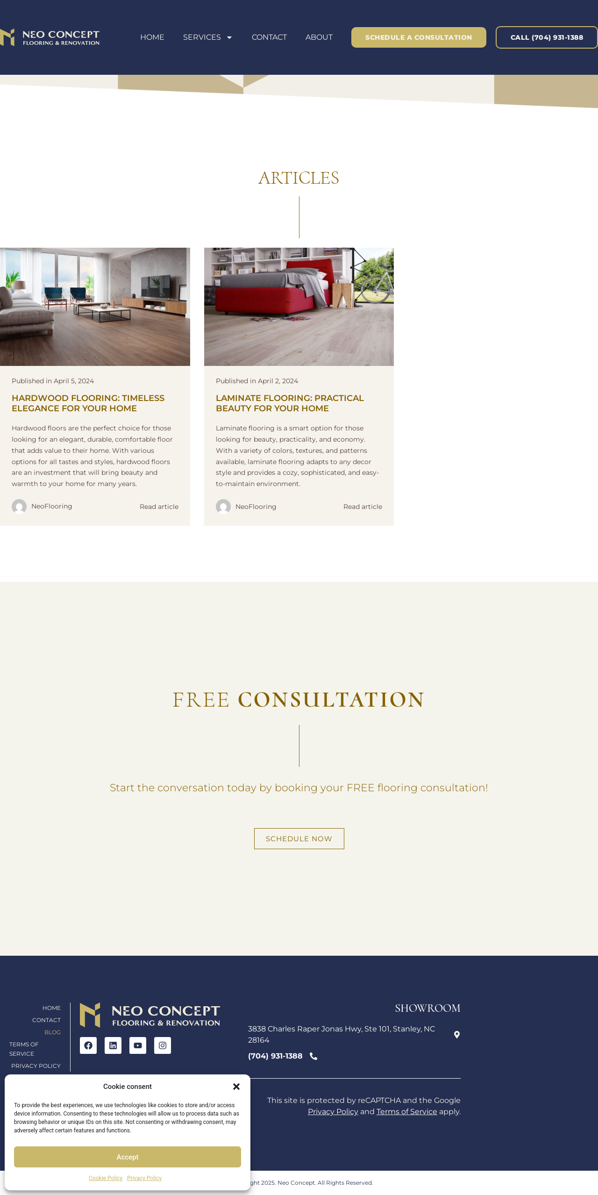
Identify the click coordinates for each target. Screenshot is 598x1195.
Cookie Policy (105, 1178)
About (319, 37)
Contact (269, 37)
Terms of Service (24, 1049)
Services (208, 37)
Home (152, 37)
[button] (236, 1086)
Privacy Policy (144, 1178)
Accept (127, 1157)
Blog (52, 1032)
